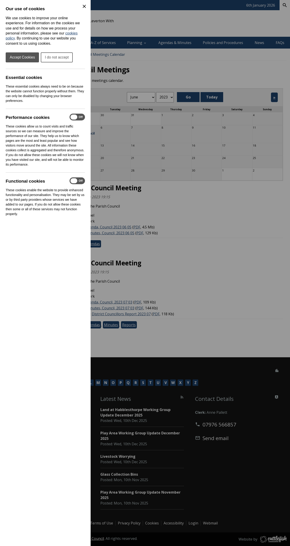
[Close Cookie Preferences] (84, 6)
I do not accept (57, 57)
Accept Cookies (22, 57)
